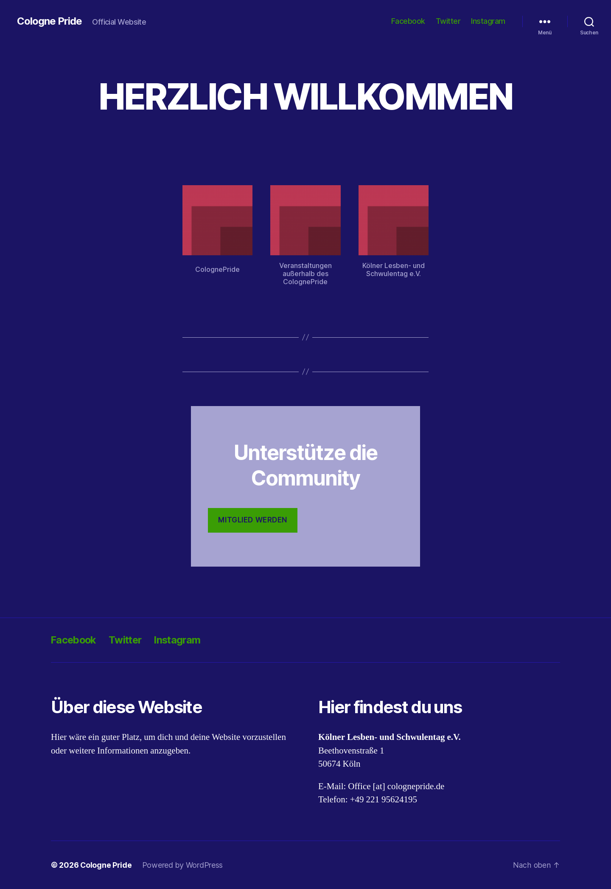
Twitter (448, 21)
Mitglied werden (252, 520)
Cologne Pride (49, 21)
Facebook (408, 21)
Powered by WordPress (183, 865)
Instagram (488, 21)
